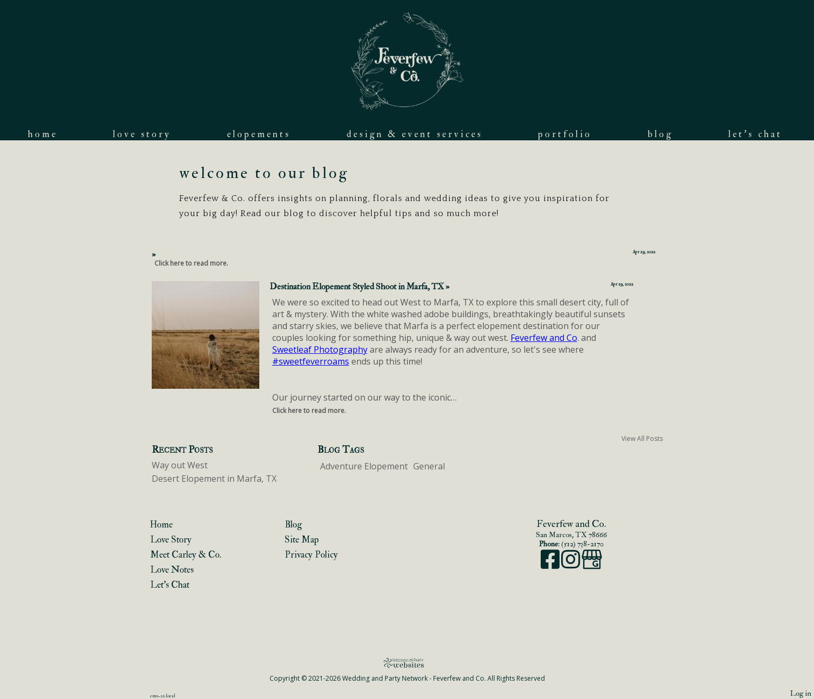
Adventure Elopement (364, 466)
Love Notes (172, 569)
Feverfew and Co (544, 338)
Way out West (180, 465)
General (429, 466)
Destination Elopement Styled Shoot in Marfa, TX (359, 286)
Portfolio (565, 134)
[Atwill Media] (407, 663)
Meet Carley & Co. (185, 554)
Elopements (259, 134)
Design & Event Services (414, 134)
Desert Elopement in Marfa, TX (214, 478)
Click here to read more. (191, 263)
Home (43, 134)
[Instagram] (571, 564)
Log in (800, 693)
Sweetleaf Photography (319, 349)
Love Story (142, 134)
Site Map (302, 539)
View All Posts (642, 438)
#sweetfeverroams (310, 361)
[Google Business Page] (592, 564)
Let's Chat (755, 134)
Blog (660, 134)
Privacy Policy (311, 554)
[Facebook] (551, 564)
